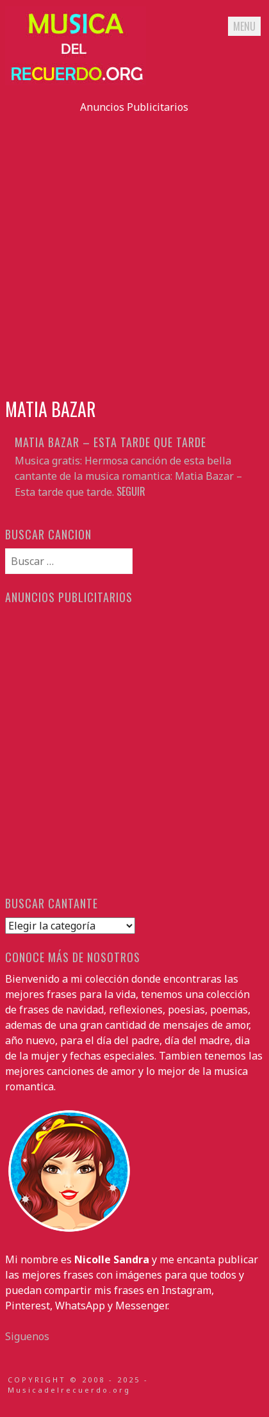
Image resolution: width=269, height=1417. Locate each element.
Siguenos (27, 1336)
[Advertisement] (134, 249)
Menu (244, 26)
